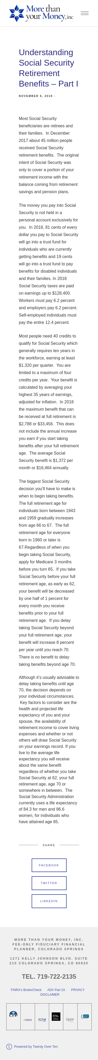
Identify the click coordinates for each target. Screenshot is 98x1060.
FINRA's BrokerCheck (26, 990)
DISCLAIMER (49, 994)
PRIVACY (78, 990)
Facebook (49, 865)
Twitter (49, 883)
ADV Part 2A (56, 990)
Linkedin (49, 901)
